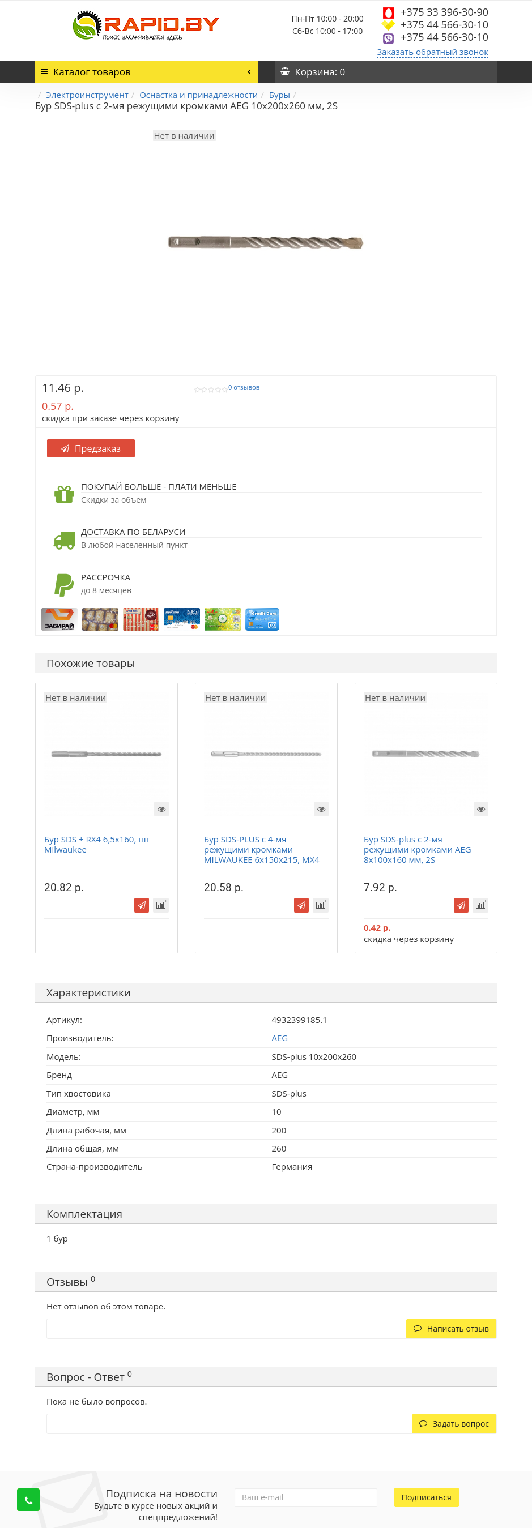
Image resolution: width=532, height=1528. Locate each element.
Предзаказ (91, 448)
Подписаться (427, 1497)
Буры (279, 94)
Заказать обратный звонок (432, 51)
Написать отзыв (451, 1328)
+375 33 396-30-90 (444, 12)
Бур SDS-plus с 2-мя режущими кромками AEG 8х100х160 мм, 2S (417, 849)
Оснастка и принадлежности (198, 94)
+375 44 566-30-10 (444, 24)
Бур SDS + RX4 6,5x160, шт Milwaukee (97, 844)
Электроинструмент (87, 94)
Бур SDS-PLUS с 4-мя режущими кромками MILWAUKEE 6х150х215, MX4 (262, 849)
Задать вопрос (454, 1423)
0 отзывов (243, 387)
